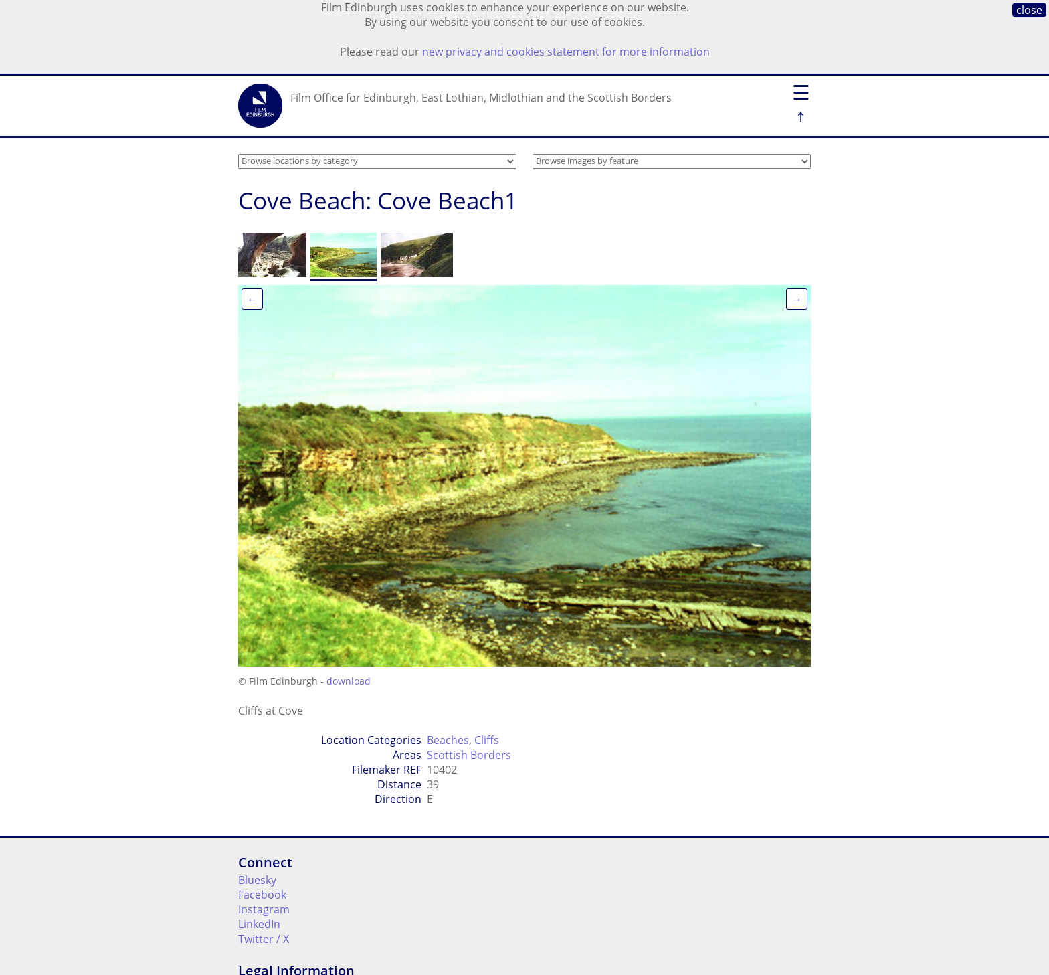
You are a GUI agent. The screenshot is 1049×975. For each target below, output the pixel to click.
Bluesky (257, 880)
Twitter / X (263, 939)
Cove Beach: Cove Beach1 (378, 200)
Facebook (262, 894)
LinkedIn (259, 924)
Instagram (264, 909)
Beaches (448, 740)
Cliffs (486, 740)
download (348, 681)
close (1029, 10)
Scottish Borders (469, 754)
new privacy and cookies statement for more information (566, 51)
